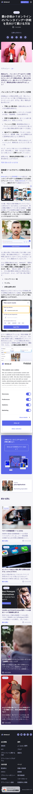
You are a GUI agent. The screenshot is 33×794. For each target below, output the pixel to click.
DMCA (3, 772)
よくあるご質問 (22, 746)
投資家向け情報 (22, 782)
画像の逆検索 (21, 768)
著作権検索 (20, 775)
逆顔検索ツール (17, 176)
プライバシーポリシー (8, 775)
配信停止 (4, 768)
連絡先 (19, 753)
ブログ (19, 749)
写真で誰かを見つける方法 (9, 162)
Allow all (16, 423)
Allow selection (16, 428)
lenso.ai (3, 176)
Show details (23, 417)
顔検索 (19, 772)
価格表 (3, 746)
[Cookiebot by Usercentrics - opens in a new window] (23, 364)
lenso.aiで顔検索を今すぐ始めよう (16, 448)
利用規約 (4, 779)
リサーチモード (22, 779)
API (2, 749)
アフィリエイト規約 (7, 782)
